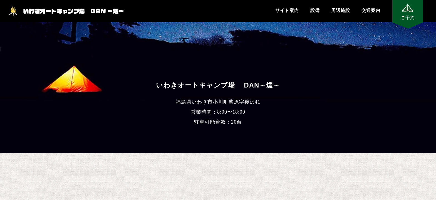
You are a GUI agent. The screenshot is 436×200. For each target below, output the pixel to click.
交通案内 (370, 10)
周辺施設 (340, 10)
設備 (315, 10)
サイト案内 (287, 10)
